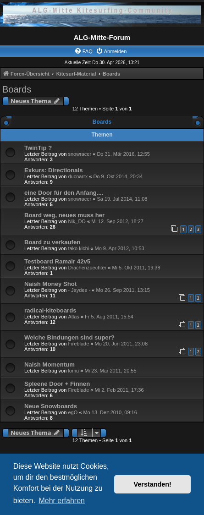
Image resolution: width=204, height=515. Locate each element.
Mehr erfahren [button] (62, 500)
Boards (16, 89)
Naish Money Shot (50, 283)
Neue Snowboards (50, 406)
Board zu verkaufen (52, 242)
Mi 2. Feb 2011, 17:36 (118, 390)
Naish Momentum (49, 364)
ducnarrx (78, 176)
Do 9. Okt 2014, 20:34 (118, 176)
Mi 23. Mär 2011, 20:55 (110, 370)
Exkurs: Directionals (53, 170)
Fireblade (78, 343)
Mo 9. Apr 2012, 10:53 (119, 248)
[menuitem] (83, 51)
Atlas (73, 316)
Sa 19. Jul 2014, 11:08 (122, 199)
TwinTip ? (38, 147)
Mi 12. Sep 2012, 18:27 (117, 221)
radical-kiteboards (50, 310)
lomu (73, 370)
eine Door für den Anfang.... (63, 192)
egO (72, 412)
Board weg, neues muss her (64, 215)
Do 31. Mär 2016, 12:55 (123, 154)
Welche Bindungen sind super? (69, 337)
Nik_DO (77, 221)
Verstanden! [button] (152, 484)
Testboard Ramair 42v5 (57, 261)
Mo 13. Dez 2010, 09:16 (110, 412)
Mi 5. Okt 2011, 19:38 (136, 267)
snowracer (79, 154)
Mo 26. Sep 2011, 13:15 (123, 290)
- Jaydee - (79, 290)
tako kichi (78, 248)
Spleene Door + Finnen (57, 383)
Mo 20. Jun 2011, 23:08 (121, 343)
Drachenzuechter (87, 267)
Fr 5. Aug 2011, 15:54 (109, 316)
